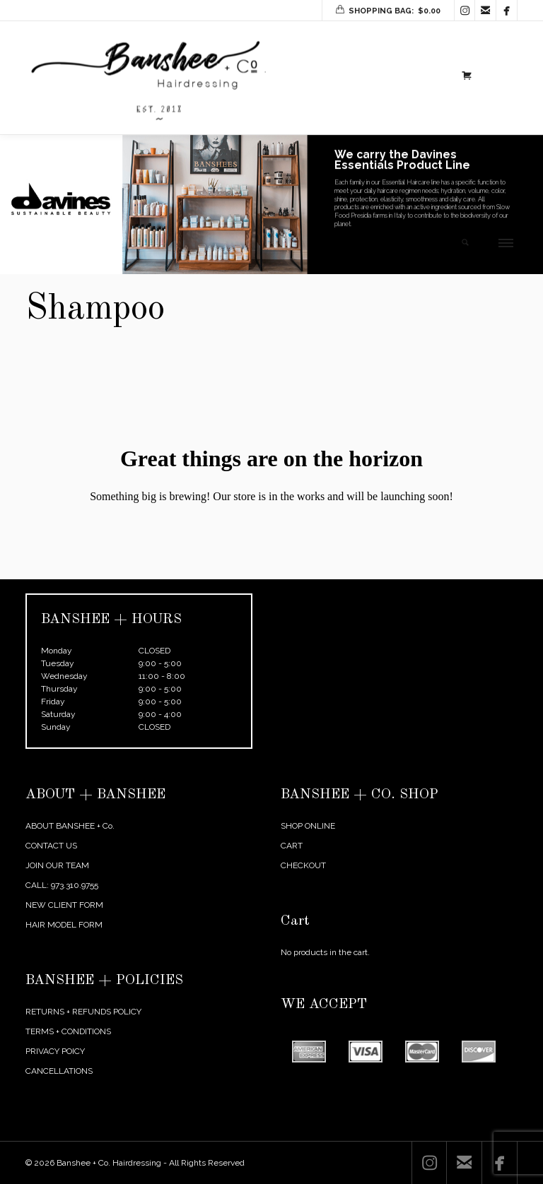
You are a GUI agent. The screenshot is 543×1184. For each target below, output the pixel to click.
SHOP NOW (377, 252)
